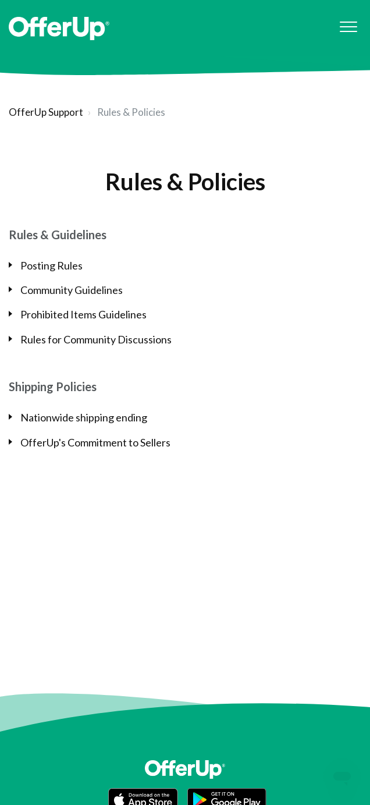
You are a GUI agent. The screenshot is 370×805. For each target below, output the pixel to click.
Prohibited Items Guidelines (83, 314)
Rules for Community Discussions (96, 339)
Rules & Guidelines (57, 235)
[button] (348, 27)
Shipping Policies (53, 386)
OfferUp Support (46, 112)
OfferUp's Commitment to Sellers (95, 442)
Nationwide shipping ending (83, 417)
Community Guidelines (71, 289)
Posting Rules (51, 265)
